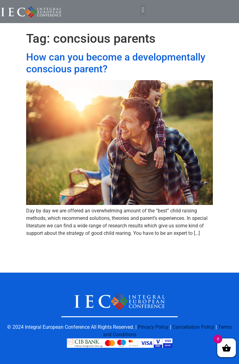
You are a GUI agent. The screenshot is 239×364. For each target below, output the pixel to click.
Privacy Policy (153, 327)
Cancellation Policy (193, 327)
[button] (143, 10)
